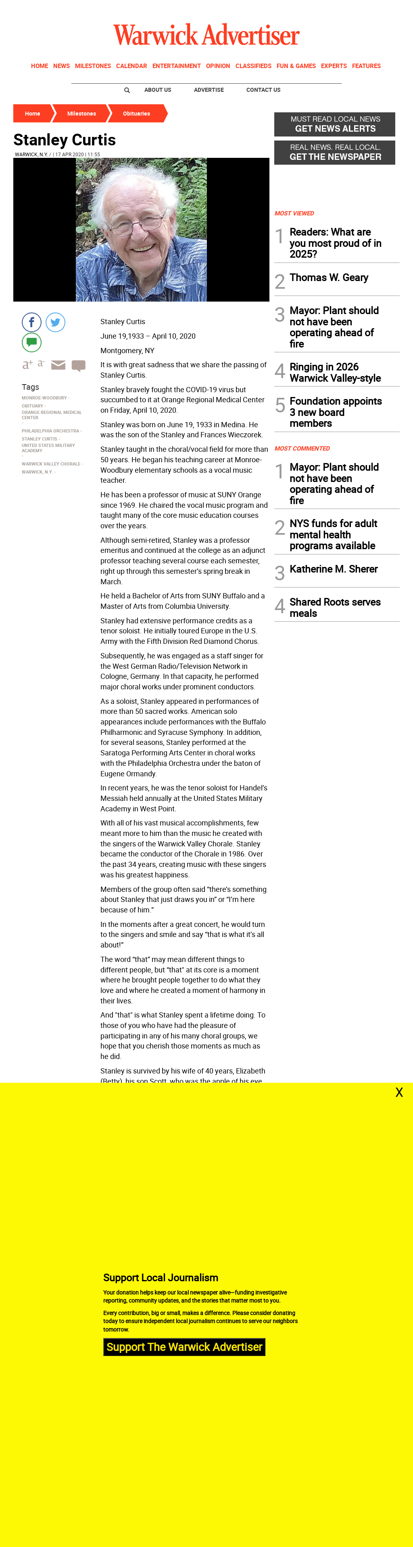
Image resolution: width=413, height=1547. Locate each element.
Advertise (209, 89)
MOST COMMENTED (302, 448)
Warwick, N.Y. (31, 154)
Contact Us (263, 89)
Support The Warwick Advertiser (184, 1346)
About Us (157, 89)
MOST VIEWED (294, 213)
